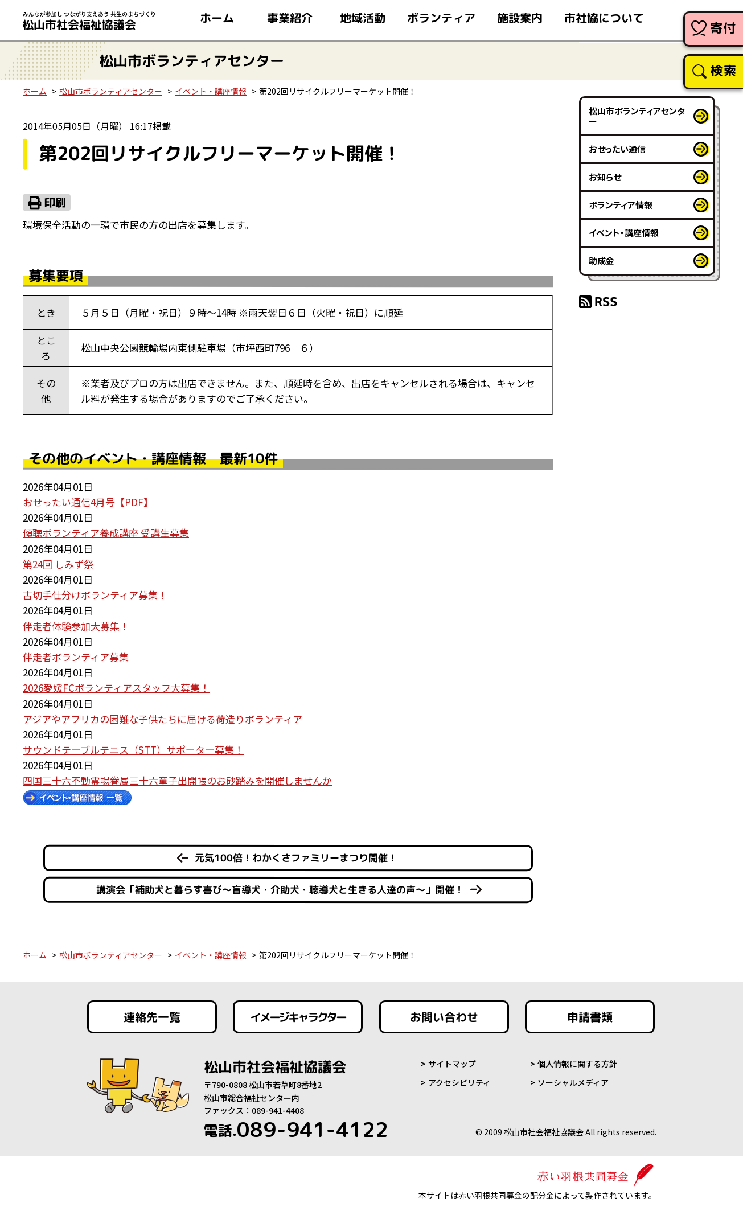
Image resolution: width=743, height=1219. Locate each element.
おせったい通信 (617, 149)
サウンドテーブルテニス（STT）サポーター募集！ (133, 749)
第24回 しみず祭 (58, 564)
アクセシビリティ (459, 1082)
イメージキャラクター (298, 1017)
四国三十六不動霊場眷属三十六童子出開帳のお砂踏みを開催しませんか (177, 780)
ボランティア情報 (620, 205)
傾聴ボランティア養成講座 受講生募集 (106, 533)
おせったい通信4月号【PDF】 (88, 502)
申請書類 (590, 1017)
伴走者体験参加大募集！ (76, 626)
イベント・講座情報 (211, 91)
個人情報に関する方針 (577, 1063)
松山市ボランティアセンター (110, 91)
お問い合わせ (444, 1017)
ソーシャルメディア (573, 1082)
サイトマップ (452, 1063)
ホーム (35, 91)
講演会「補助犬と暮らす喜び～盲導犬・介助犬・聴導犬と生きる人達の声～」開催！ (279, 889)
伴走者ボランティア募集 (76, 657)
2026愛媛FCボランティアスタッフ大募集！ (116, 687)
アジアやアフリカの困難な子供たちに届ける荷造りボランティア (162, 719)
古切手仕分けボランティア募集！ (95, 595)
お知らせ (605, 177)
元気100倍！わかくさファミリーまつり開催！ (295, 857)
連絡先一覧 (151, 1017)
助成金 (601, 260)
